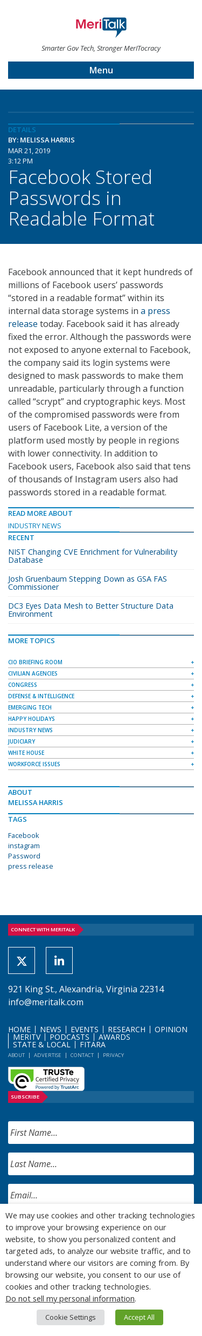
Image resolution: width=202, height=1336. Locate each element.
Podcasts (69, 1037)
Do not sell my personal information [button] (70, 1298)
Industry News (34, 525)
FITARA (93, 1044)
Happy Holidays (31, 718)
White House (26, 752)
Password (24, 856)
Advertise (47, 1055)
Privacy (113, 1055)
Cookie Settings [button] (70, 1317)
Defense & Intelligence (41, 696)
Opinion (171, 1029)
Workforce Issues (34, 764)
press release (30, 866)
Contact (82, 1055)
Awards (114, 1037)
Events (85, 1029)
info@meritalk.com (45, 1002)
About (16, 1055)
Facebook (23, 835)
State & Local (42, 1044)
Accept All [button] (139, 1317)
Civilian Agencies (33, 673)
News (50, 1029)
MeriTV (26, 1037)
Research (126, 1029)
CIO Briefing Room (35, 662)
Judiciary (21, 741)
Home (19, 1029)
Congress (22, 685)
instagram (24, 845)
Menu (101, 70)
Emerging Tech (30, 707)
